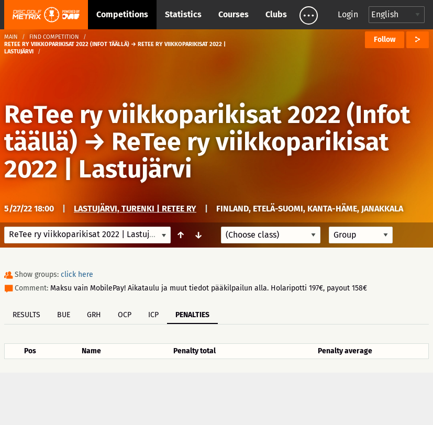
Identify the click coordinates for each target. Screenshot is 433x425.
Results (26, 314)
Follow (384, 39)
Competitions (122, 14)
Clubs (276, 14)
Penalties (192, 314)
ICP (153, 314)
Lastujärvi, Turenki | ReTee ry (135, 209)
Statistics (183, 14)
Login (348, 14)
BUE (63, 314)
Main (11, 36)
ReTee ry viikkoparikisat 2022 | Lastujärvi (196, 155)
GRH (94, 314)
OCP (124, 314)
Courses (233, 14)
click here (77, 274)
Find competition (54, 36)
